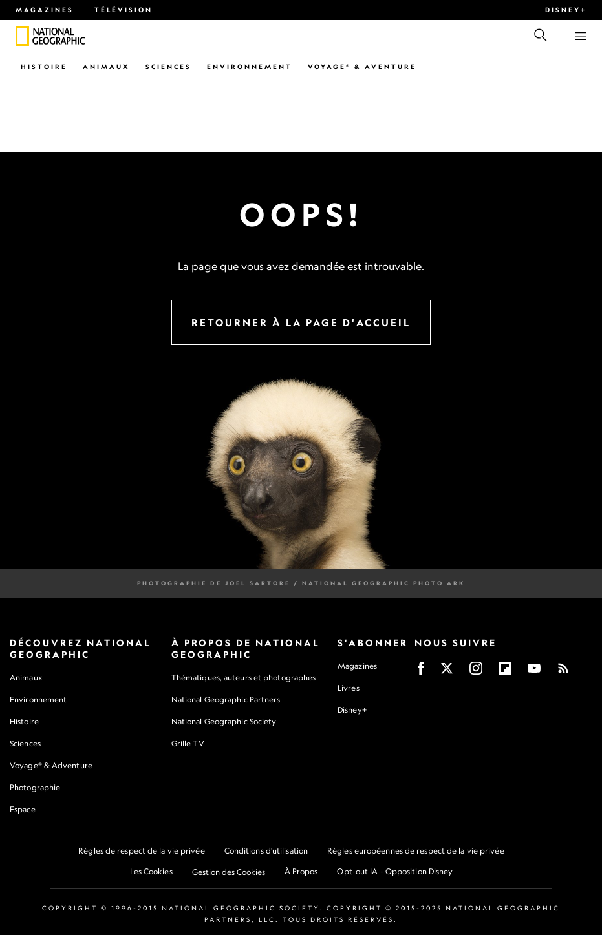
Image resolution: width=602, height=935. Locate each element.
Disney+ (565, 10)
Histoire (44, 66)
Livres (349, 688)
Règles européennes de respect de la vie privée (415, 851)
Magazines (45, 10)
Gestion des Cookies (228, 872)
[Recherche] (540, 36)
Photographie (35, 787)
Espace (23, 809)
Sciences (168, 66)
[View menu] (580, 36)
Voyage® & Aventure (362, 66)
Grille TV (187, 743)
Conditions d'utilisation (266, 851)
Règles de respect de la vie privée (141, 851)
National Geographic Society (224, 721)
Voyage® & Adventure (51, 765)
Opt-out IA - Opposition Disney (395, 871)
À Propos (301, 871)
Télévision (123, 10)
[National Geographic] (22, 36)
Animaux (106, 66)
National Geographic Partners (226, 699)
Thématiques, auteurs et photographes (243, 677)
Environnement (249, 66)
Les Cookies (151, 871)
